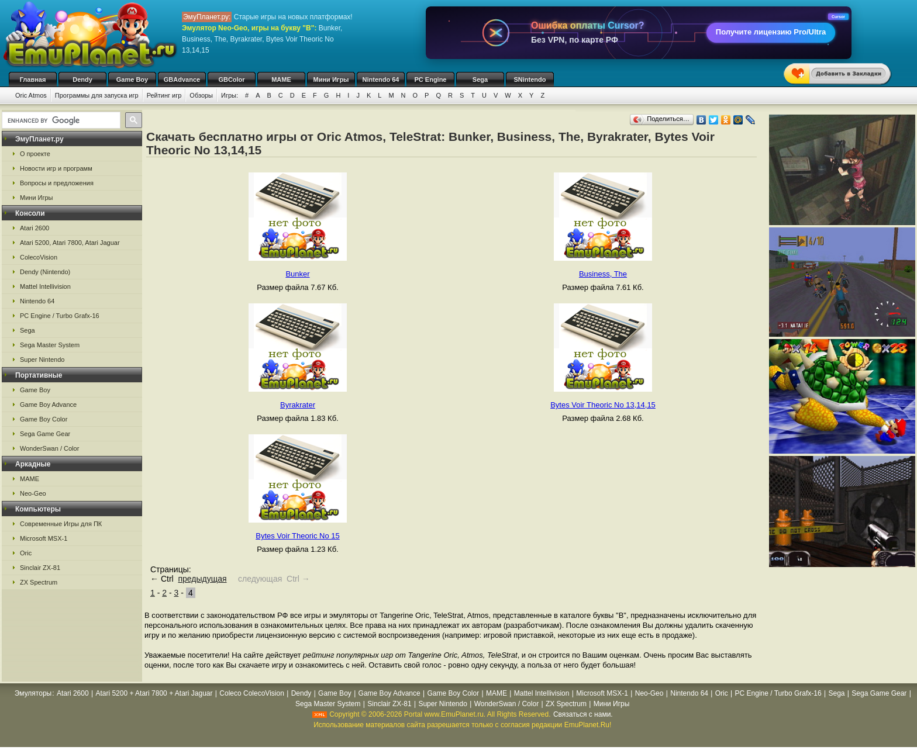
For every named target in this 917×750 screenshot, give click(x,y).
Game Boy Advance (48, 404)
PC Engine (430, 79)
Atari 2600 (34, 227)
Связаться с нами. (583, 714)
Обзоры (201, 95)
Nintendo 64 (381, 79)
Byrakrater (297, 404)
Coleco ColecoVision (251, 693)
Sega (480, 79)
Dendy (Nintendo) (45, 271)
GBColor (231, 79)
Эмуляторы (33, 693)
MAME (281, 79)
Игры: (229, 95)
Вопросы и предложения (57, 182)
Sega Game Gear (45, 433)
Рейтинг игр (164, 95)
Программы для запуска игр (97, 95)
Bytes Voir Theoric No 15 (298, 535)
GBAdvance (182, 79)
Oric (26, 553)
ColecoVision (38, 257)
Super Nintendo (42, 359)
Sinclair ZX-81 (40, 567)
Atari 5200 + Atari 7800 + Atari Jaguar (153, 693)
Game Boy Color (43, 419)
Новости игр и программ (56, 168)
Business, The (603, 273)
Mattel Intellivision (45, 286)
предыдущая (202, 578)
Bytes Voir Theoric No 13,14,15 (603, 404)
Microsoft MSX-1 (43, 538)
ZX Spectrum (38, 582)
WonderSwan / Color (49, 448)
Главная (33, 79)
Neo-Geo (33, 493)
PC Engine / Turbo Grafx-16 (59, 315)
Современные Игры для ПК (61, 523)
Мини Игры (331, 79)
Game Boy (132, 79)
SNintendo (530, 79)
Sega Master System (50, 344)
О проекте (35, 153)
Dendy (82, 79)
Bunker (297, 273)
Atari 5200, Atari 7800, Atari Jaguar (70, 242)
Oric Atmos (31, 95)
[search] (60, 120)
